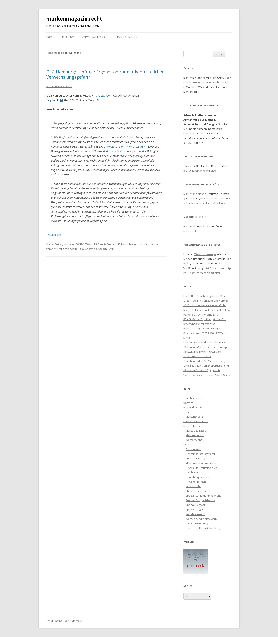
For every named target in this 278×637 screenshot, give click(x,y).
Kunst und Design (196, 458)
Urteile (187, 444)
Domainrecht (193, 449)
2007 (81, 249)
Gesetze (188, 412)
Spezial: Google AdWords (200, 500)
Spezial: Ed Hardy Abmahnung (203, 495)
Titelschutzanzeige (205, 254)
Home (49, 36)
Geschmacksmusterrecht (200, 454)
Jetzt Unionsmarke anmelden (200, 170)
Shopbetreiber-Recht (198, 491)
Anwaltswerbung (198, 523)
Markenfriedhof (195, 435)
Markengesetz (194, 416)
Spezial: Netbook (196, 505)
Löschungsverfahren (200, 477)
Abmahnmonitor (192, 398)
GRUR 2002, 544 (114, 146)
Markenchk (190, 231)
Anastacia (91, 249)
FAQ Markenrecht (193, 407)
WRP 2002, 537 (136, 146)
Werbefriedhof (194, 440)
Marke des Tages (196, 430)
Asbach (102, 249)
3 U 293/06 (103, 95)
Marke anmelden (127, 36)
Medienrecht (193, 486)
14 (61, 100)
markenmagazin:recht (74, 18)
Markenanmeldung (194, 194)
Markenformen (197, 481)
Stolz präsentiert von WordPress (64, 620)
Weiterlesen (55, 235)
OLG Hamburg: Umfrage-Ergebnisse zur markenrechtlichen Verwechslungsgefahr (105, 74)
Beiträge (188, 402)
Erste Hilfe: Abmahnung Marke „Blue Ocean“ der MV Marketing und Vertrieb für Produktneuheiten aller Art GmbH (206, 300)
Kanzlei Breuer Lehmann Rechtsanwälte (206, 82)
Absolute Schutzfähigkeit (202, 467)
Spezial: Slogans (195, 509)
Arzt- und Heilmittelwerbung (204, 528)
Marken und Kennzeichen (144, 244)
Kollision (123, 244)
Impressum (68, 36)
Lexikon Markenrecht (195, 421)
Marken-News (191, 426)
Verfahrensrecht (195, 514)
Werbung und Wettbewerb (201, 519)
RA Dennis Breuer (104, 244)
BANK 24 (113, 249)
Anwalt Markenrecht (95, 36)
